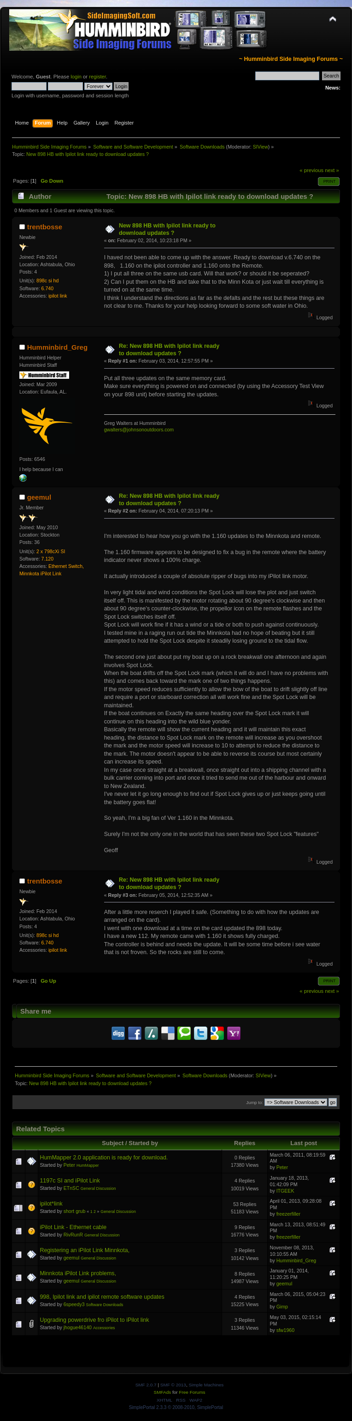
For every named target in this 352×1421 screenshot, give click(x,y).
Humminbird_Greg (57, 347)
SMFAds (162, 1392)
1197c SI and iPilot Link (70, 1180)
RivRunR (73, 1234)
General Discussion (98, 1188)
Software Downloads (104, 1304)
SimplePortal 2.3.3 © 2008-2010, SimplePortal (176, 1407)
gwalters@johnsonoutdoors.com (139, 429)
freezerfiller (288, 1214)
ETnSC (71, 1188)
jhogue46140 (78, 1327)
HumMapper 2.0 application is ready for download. (104, 1157)
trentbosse (45, 227)
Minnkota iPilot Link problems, (78, 1273)
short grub (75, 1211)
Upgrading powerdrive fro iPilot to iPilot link (94, 1320)
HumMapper (87, 1165)
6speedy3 (74, 1304)
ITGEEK (285, 1191)
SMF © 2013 (173, 1384)
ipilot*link (51, 1203)
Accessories (104, 1327)
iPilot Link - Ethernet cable (73, 1227)
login (76, 76)
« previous (311, 170)
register (97, 76)
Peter (69, 1165)
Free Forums (192, 1392)
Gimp (282, 1306)
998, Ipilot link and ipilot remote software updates (102, 1297)
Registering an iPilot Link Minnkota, (84, 1250)
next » (332, 170)
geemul (39, 497)
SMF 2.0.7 (146, 1384)
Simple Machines (205, 1384)
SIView (260, 146)
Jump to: (254, 1102)
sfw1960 (285, 1330)
